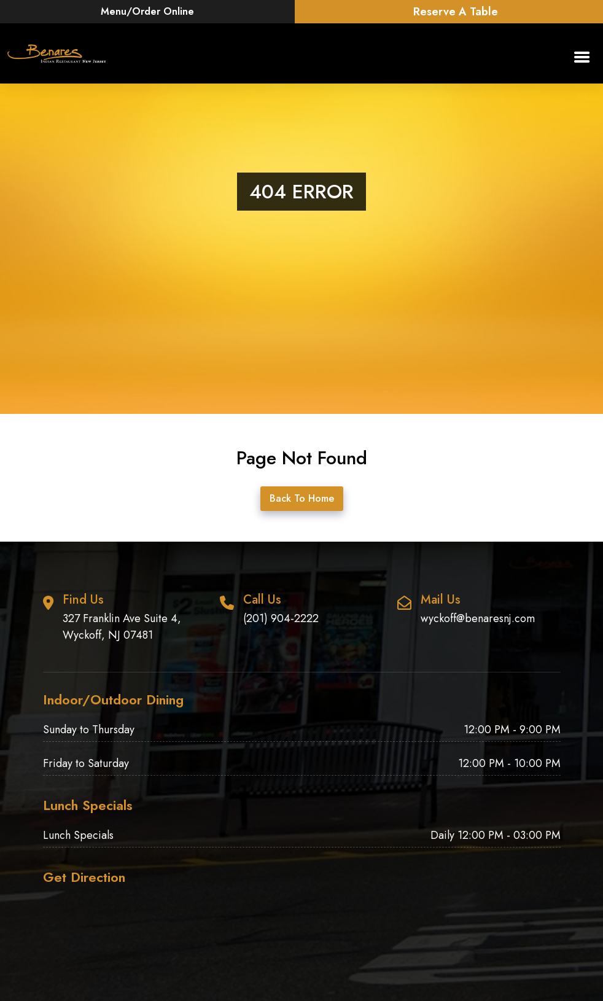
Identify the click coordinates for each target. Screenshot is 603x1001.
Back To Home (302, 498)
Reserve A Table (455, 12)
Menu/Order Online (147, 11)
